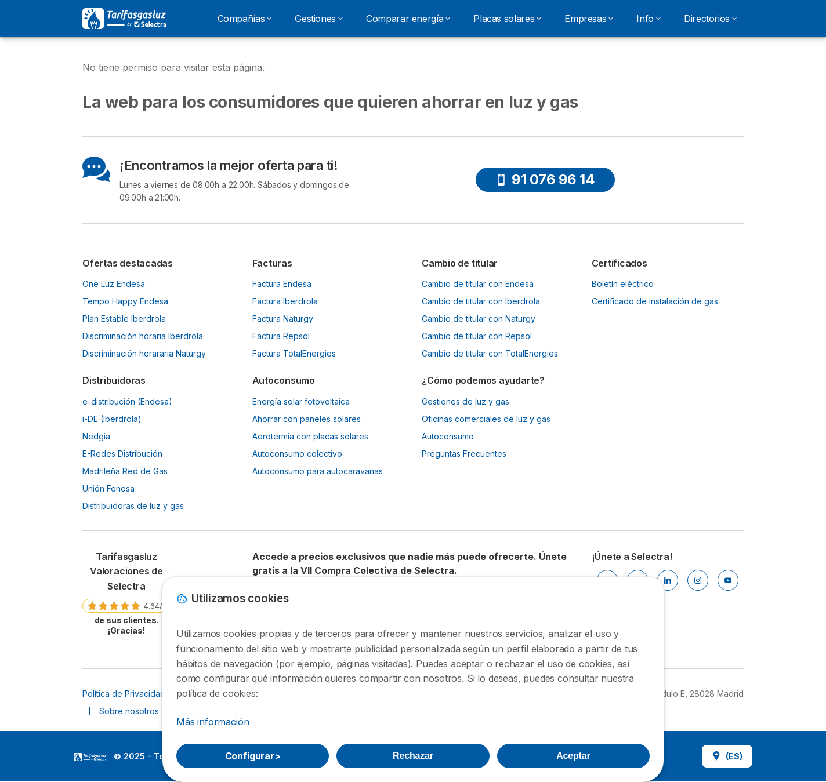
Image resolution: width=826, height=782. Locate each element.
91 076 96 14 (545, 179)
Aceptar (573, 756)
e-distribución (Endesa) (127, 401)
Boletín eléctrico (623, 284)
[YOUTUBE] (728, 580)
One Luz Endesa (113, 284)
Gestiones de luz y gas (465, 401)
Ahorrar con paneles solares (306, 419)
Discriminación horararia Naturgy (144, 353)
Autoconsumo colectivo (297, 454)
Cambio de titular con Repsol (477, 336)
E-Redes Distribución (122, 454)
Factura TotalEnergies (294, 353)
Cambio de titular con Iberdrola (481, 301)
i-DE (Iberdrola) (112, 419)
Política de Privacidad (123, 694)
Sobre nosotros (129, 711)
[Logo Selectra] (124, 18)
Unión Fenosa (108, 488)
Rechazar (413, 756)
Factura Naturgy (282, 318)
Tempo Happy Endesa (125, 301)
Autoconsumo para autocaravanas (317, 471)
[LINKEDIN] (667, 580)
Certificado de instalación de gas (655, 301)
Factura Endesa (281, 284)
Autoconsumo (448, 436)
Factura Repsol (281, 336)
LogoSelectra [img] (90, 757)
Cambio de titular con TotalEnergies (490, 353)
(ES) (727, 756)
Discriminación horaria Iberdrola (142, 336)
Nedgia (96, 436)
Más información (212, 722)
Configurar (253, 756)
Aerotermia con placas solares (310, 436)
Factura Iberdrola (285, 301)
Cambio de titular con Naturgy (478, 318)
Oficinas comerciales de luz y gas (486, 419)
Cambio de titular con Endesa (478, 284)
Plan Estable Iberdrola (124, 318)
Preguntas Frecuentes (464, 454)
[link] (126, 593)
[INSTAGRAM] (697, 580)
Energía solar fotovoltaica (301, 401)
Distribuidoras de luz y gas (133, 506)
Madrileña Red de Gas (125, 471)
